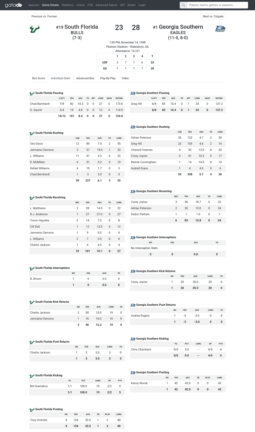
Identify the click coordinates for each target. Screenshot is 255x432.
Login (141, 5)
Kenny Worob (139, 383)
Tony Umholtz (38, 420)
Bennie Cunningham (143, 162)
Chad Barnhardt (40, 103)
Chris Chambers (141, 349)
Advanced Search (106, 5)
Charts (80, 5)
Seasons (33, 5)
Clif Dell (35, 226)
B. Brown (35, 278)
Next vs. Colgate (213, 16)
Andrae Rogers (140, 315)
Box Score (38, 78)
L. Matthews (38, 208)
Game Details (51, 5)
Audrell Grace (139, 168)
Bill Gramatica (39, 386)
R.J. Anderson (39, 214)
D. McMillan (37, 162)
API (122, 5)
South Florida (81, 26)
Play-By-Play (108, 78)
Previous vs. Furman (44, 16)
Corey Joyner (139, 156)
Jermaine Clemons (42, 150)
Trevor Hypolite (39, 220)
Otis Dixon (36, 143)
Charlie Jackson (40, 245)
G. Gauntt (36, 110)
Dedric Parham (140, 214)
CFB (90, 5)
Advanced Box (85, 78)
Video (125, 78)
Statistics (67, 5)
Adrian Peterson (141, 137)
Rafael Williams (40, 168)
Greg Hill (136, 103)
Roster (132, 5)
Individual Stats (60, 78)
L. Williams (37, 156)
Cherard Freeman (142, 150)
